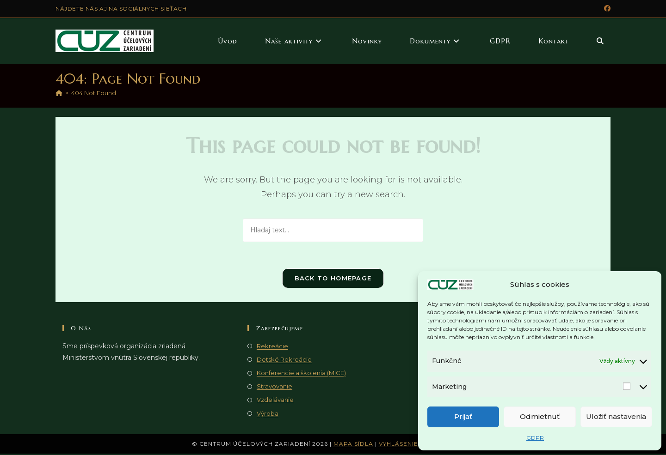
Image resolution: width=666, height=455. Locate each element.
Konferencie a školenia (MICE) (301, 374)
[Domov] (59, 93)
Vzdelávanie (275, 401)
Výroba (267, 415)
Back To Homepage (333, 279)
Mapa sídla (353, 445)
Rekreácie (272, 347)
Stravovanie (274, 387)
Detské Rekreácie (284, 360)
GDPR (535, 437)
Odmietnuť (540, 416)
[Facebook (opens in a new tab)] (605, 8)
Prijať (463, 416)
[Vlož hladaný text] (333, 230)
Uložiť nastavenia (616, 416)
